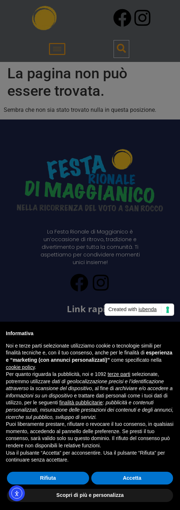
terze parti (119, 374)
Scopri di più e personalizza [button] (89, 495)
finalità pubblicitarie (81, 402)
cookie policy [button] (20, 367)
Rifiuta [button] (48, 478)
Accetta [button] (132, 478)
